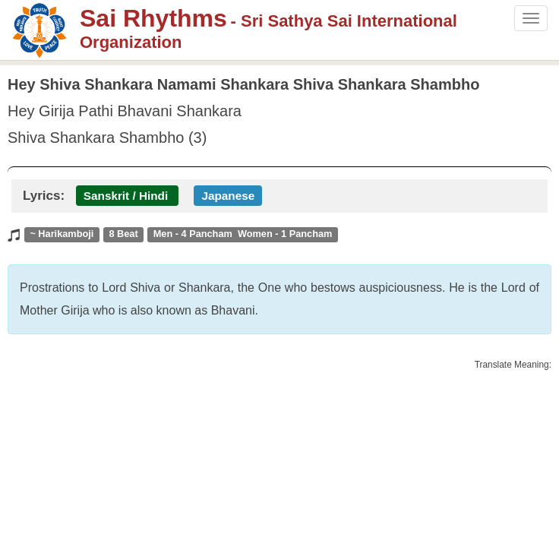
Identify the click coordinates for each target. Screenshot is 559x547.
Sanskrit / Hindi (126, 195)
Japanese (227, 195)
